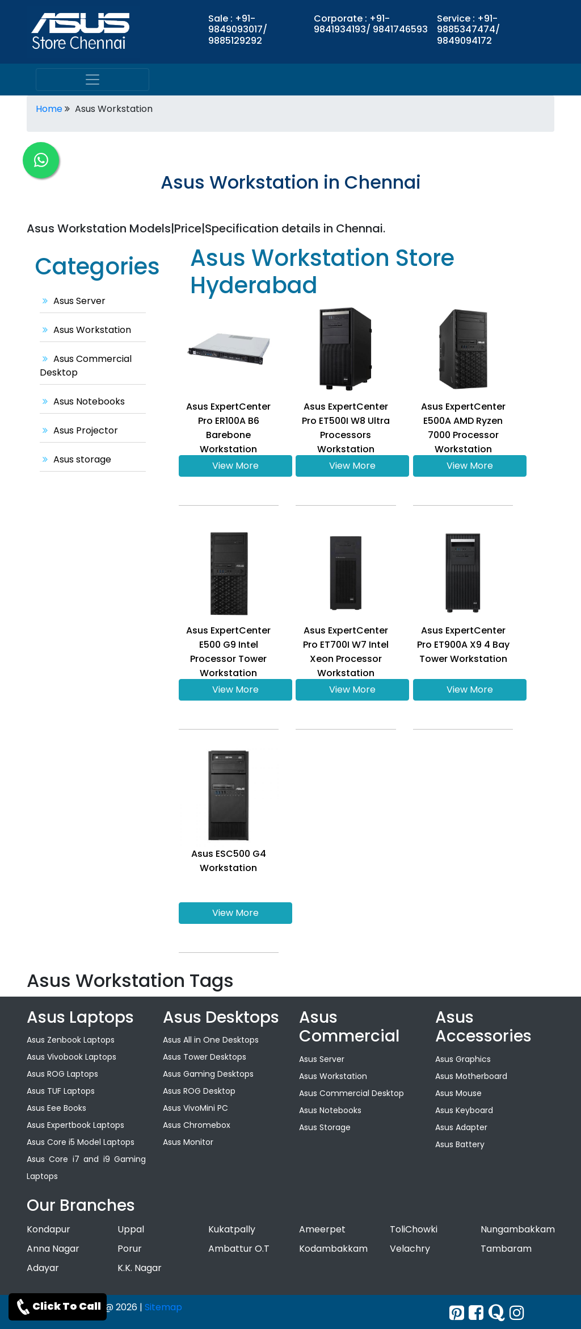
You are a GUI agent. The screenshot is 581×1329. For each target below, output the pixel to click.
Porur (129, 1248)
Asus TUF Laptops (61, 1091)
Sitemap (163, 1307)
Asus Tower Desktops (204, 1057)
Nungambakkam (518, 1229)
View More (235, 465)
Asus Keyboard (464, 1110)
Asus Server (73, 300)
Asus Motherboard (471, 1076)
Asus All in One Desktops (211, 1039)
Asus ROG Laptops (62, 1074)
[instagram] (517, 1313)
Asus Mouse (458, 1093)
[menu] (92, 79)
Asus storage (75, 459)
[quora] (496, 1313)
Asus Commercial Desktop (351, 1093)
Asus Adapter (461, 1127)
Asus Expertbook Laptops (75, 1125)
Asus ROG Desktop (199, 1091)
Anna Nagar (53, 1248)
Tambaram (506, 1248)
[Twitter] (456, 1313)
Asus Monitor (188, 1142)
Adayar (43, 1267)
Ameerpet (322, 1229)
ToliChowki (413, 1229)
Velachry (410, 1248)
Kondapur (48, 1229)
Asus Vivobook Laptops (71, 1057)
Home (49, 108)
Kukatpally (231, 1229)
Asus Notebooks (82, 401)
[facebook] (476, 1313)
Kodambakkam (333, 1248)
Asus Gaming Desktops (208, 1074)
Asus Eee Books (56, 1108)
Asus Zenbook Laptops (71, 1039)
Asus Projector (79, 430)
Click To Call (57, 1307)
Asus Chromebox (196, 1125)
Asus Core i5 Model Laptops (80, 1142)
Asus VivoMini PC (195, 1108)
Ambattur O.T (239, 1248)
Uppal (130, 1229)
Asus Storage (325, 1127)
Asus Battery (460, 1144)
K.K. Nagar (139, 1267)
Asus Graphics (463, 1059)
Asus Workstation (85, 329)
